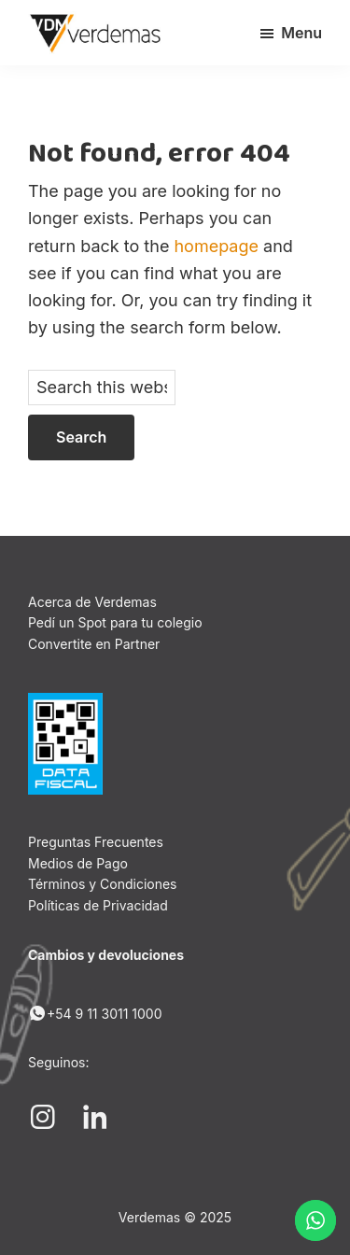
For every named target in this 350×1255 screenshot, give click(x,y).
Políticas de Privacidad (98, 905)
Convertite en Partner (94, 644)
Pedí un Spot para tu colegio (115, 622)
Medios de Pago (78, 863)
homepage (216, 246)
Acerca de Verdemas (92, 602)
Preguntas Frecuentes (95, 842)
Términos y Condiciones (102, 884)
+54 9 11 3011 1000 (95, 1014)
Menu (301, 32)
